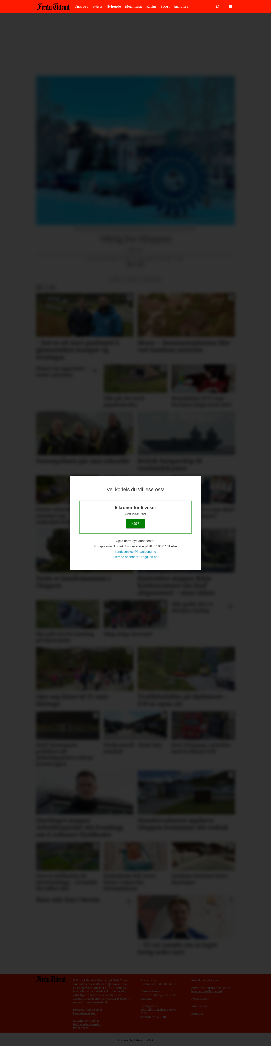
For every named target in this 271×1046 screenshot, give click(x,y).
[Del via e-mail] (141, 264)
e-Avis (97, 6)
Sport (165, 6)
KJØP (135, 523)
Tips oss (81, 6)
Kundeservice (200, 1006)
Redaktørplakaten (84, 1013)
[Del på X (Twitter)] (135, 264)
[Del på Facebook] (129, 264)
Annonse (181, 6)
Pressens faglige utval (87, 1009)
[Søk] (217, 6)
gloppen (131, 279)
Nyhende (114, 6)
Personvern (81, 1028)
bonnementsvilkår (87, 1020)
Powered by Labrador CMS (135, 1040)
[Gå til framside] (53, 6)
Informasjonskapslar (87, 1024)
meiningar (151, 279)
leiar (115, 279)
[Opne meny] (230, 7)
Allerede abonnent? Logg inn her (136, 557)
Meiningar (133, 6)
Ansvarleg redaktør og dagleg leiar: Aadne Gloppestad (211, 989)
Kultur (152, 6)
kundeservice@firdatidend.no (135, 551)
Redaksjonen (199, 998)
